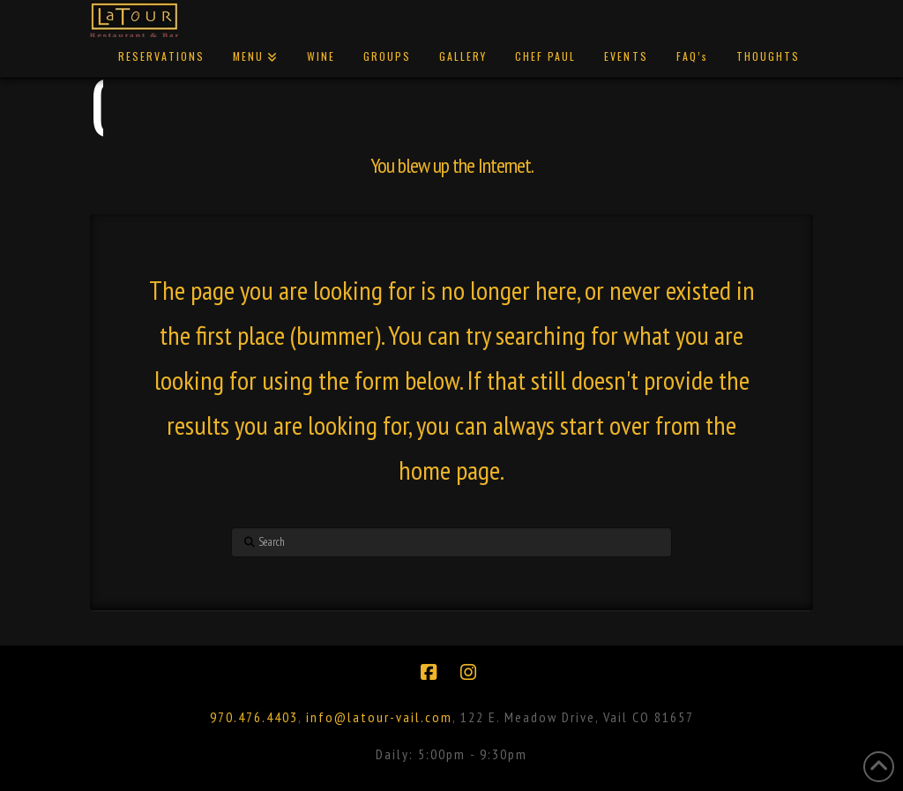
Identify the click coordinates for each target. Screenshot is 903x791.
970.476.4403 (254, 717)
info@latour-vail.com (379, 717)
